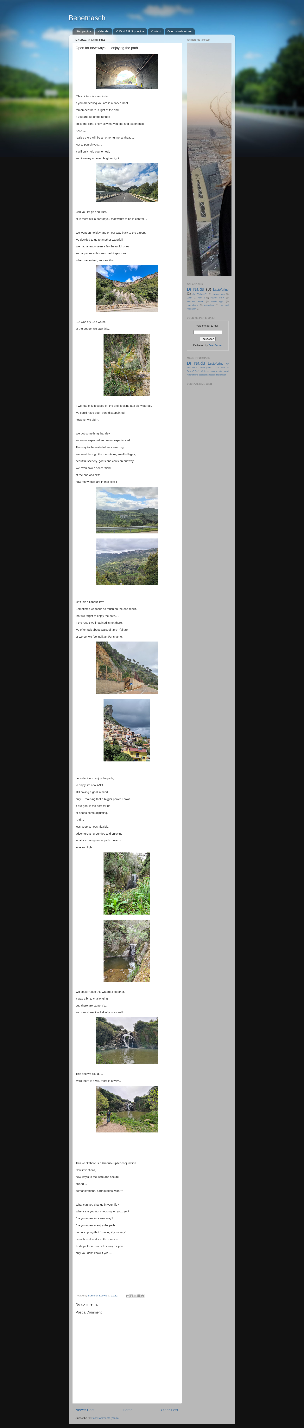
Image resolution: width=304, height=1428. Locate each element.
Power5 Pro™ (218, 298)
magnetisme (192, 305)
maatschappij (217, 301)
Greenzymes (219, 294)
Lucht (189, 298)
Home (127, 1410)
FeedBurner (215, 345)
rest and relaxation (217, 375)
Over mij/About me (180, 31)
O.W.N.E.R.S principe (130, 31)
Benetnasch (87, 18)
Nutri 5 (201, 298)
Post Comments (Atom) (105, 1418)
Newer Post (84, 1410)
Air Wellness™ (200, 294)
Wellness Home (195, 301)
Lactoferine (221, 289)
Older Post (169, 1410)
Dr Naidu (195, 289)
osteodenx (209, 305)
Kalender (103, 31)
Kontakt (156, 31)
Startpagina (83, 31)
